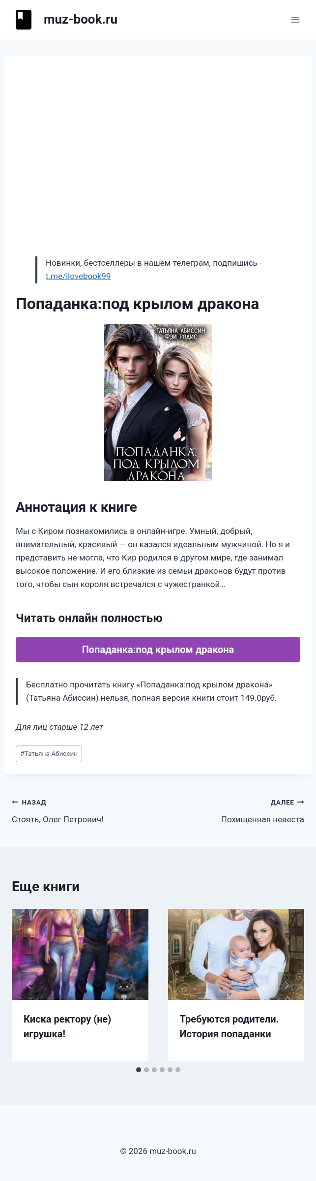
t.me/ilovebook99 (78, 276)
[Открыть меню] (295, 19)
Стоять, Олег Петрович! (81, 809)
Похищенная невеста (236, 809)
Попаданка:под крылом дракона (158, 649)
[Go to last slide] (29, 985)
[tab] (138, 1069)
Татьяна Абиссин (49, 753)
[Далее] (286, 985)
